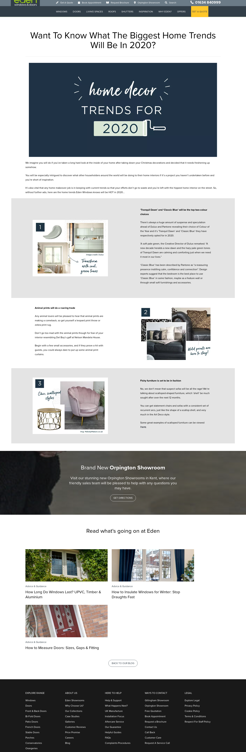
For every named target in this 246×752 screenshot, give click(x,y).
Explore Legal (192, 650)
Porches (29, 687)
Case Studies (72, 666)
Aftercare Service (114, 671)
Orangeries (31, 698)
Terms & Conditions (195, 666)
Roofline (30, 719)
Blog (67, 692)
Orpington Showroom (152, 3)
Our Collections (73, 660)
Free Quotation (153, 660)
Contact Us (151, 676)
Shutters (131, 12)
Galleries (70, 671)
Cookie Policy (192, 660)
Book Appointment (95, 3)
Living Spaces (98, 12)
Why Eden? (168, 12)
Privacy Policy (192, 655)
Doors (80, 12)
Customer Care (153, 687)
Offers (185, 12)
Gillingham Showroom (157, 650)
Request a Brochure (155, 671)
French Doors (32, 676)
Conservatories (33, 692)
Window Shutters (34, 714)
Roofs (115, 12)
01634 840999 (208, 3)
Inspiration (149, 12)
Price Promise (72, 682)
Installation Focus (114, 666)
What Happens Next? (116, 655)
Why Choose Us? (74, 655)
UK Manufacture (114, 660)
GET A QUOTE (203, 12)
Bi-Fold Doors (32, 666)
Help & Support (113, 650)
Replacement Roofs (36, 708)
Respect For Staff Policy (198, 671)
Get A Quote (70, 3)
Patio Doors (31, 671)
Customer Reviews (75, 676)
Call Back (150, 682)
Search (176, 3)
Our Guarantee (113, 676)
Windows (65, 12)
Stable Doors (32, 682)
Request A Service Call (157, 692)
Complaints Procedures (117, 692)
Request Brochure (123, 3)
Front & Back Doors (35, 660)
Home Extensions (35, 703)
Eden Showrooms (74, 650)
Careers (69, 687)
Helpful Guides (113, 682)
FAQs (108, 687)
